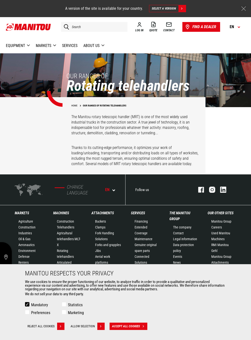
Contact (178, 233)
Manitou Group (221, 221)
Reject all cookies (45, 326)
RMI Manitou (220, 245)
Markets (22, 213)
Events (177, 257)
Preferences (40, 312)
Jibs (98, 251)
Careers (216, 227)
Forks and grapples (108, 245)
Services (138, 213)
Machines (61, 213)
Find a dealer (200, 27)
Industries (25, 233)
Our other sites (221, 213)
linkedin (220, 190)
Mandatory (39, 305)
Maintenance (143, 239)
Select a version (169, 8)
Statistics (75, 305)
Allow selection (88, 326)
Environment (27, 251)
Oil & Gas (24, 239)
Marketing (76, 312)
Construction (27, 227)
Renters (23, 262)
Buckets (100, 221)
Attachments (102, 213)
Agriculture (25, 221)
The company (182, 227)
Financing (141, 221)
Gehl (214, 251)
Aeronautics (26, 245)
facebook (198, 190)
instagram (209, 190)
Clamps (100, 227)
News (177, 262)
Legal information (185, 239)
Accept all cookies (129, 326)
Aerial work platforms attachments (103, 262)
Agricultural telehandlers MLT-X (68, 239)
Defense (24, 257)
